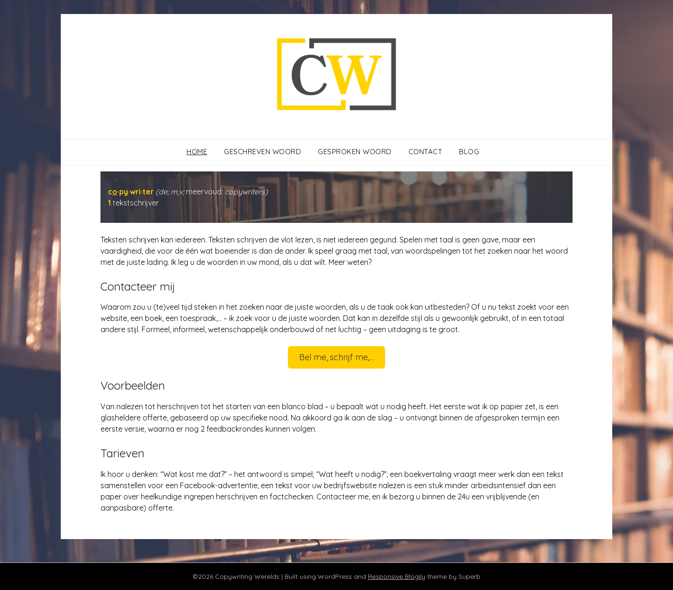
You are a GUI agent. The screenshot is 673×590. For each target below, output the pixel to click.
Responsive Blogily (396, 576)
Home (196, 151)
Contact (425, 151)
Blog (469, 151)
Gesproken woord (355, 151)
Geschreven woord (262, 151)
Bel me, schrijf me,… (336, 357)
